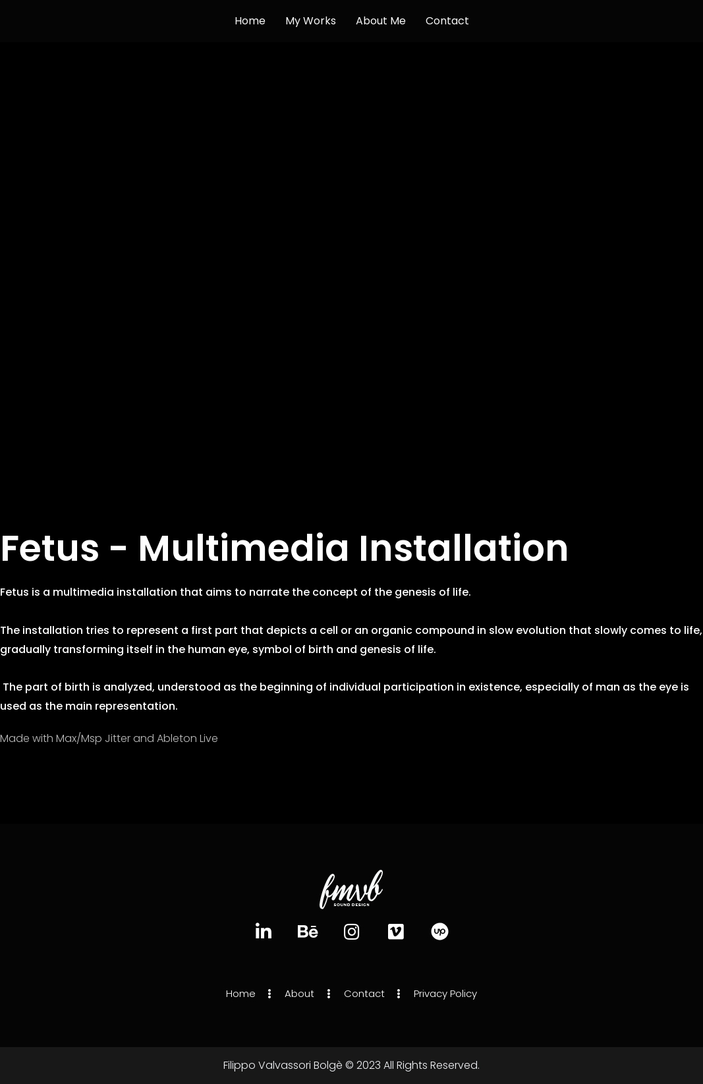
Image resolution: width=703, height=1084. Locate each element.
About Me (381, 20)
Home (250, 20)
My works (310, 20)
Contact (447, 20)
